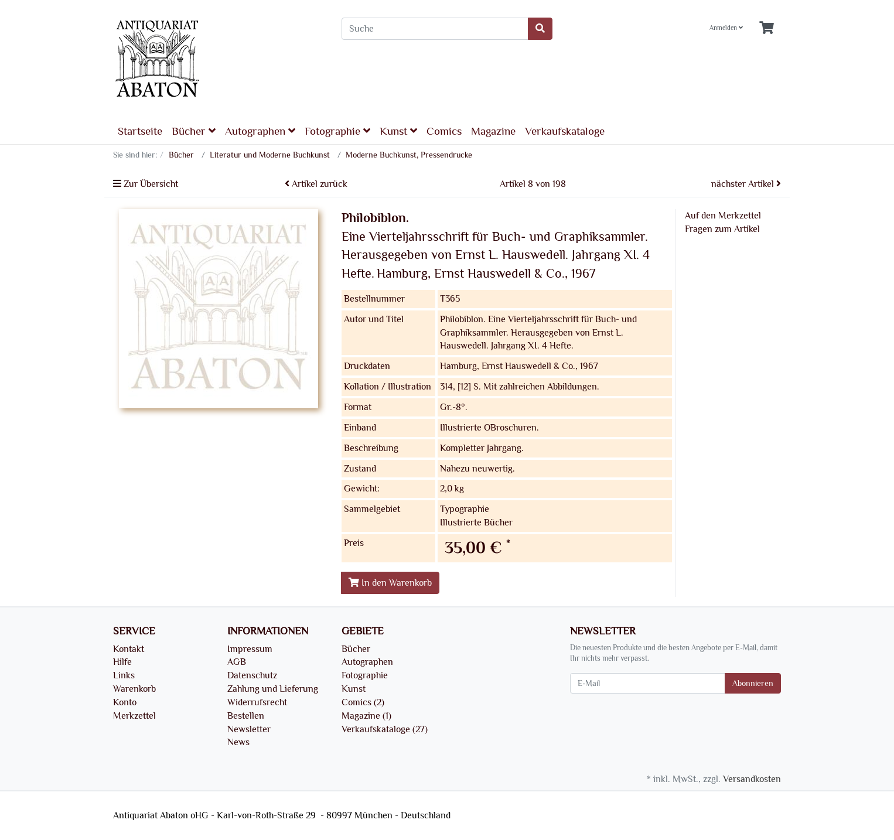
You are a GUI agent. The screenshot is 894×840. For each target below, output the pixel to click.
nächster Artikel (746, 184)
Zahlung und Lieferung (272, 689)
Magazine (493, 131)
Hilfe (122, 662)
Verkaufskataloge (565, 131)
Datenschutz (252, 675)
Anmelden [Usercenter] (726, 28)
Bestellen (245, 716)
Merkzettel (134, 716)
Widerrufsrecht (257, 702)
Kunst (398, 131)
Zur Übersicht (145, 184)
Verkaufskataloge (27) (385, 729)
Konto (125, 702)
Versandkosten (752, 779)
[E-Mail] (647, 683)
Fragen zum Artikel (722, 229)
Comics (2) (363, 702)
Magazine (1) (366, 716)
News (238, 742)
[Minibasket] (766, 28)
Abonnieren (752, 683)
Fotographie (337, 131)
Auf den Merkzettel (723, 215)
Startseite (140, 131)
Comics (444, 131)
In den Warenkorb (390, 583)
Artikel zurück (316, 184)
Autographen (260, 131)
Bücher (194, 131)
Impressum (249, 649)
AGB (236, 662)
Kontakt (128, 649)
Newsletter (249, 729)
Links (124, 675)
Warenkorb (134, 689)
